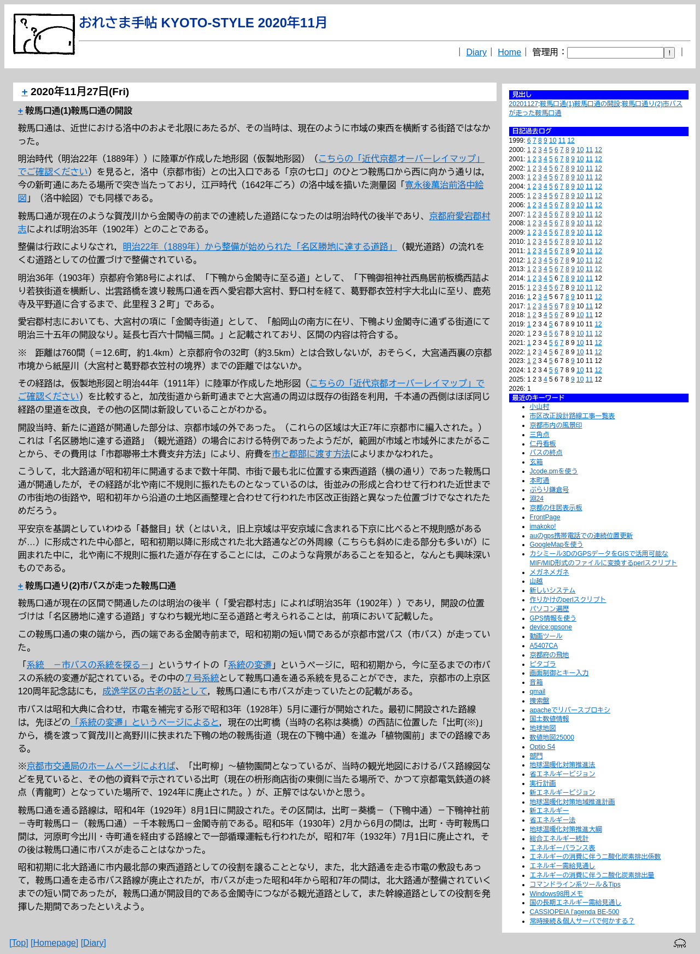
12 (570, 140)
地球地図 (543, 728)
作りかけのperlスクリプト (568, 600)
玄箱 (536, 462)
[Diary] (93, 942)
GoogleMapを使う (557, 544)
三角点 (540, 434)
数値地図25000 (552, 737)
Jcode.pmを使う (554, 471)
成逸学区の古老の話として (154, 691)
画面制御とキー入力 (559, 673)
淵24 (537, 498)
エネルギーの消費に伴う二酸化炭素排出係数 (595, 857)
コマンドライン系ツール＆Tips (575, 884)
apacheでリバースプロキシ (570, 710)
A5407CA (544, 645)
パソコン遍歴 (549, 609)
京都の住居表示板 (556, 508)
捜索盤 (540, 701)
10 (552, 140)
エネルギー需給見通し (563, 866)
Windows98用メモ (557, 894)
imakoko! (543, 526)
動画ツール (546, 636)
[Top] (18, 942)
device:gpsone (551, 627)
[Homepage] (54, 942)
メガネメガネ (549, 572)
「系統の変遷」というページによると (145, 722)
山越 (536, 581)
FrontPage (545, 517)
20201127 (523, 104)
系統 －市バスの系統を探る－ (88, 665)
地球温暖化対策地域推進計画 (572, 802)
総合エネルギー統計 (559, 838)
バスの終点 (546, 452)
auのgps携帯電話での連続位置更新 (581, 536)
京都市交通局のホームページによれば (101, 766)
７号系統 (201, 678)
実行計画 (543, 783)
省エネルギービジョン (563, 774)
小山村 (540, 407)
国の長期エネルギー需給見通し (576, 902)
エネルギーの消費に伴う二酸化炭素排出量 (592, 875)
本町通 (540, 480)
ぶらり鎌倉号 (549, 490)
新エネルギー (549, 811)
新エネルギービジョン (563, 793)
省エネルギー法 (553, 820)
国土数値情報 (549, 719)
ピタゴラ (543, 664)
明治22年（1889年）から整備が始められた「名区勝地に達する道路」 (260, 246)
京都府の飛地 (549, 655)
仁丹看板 (543, 444)
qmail (538, 691)
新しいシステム (553, 590)
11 (561, 140)
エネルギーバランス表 (563, 848)
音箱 (536, 682)
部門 (536, 756)
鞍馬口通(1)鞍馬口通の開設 (580, 104)
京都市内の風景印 (556, 425)
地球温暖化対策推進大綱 (566, 829)
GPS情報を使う (553, 618)
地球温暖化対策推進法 (563, 765)
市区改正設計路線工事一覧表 (572, 416)
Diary (476, 52)
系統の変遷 (250, 665)
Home (509, 52)
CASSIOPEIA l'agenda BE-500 (575, 912)
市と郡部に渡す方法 (311, 454)
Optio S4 (543, 747)
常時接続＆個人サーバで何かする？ (582, 921)
